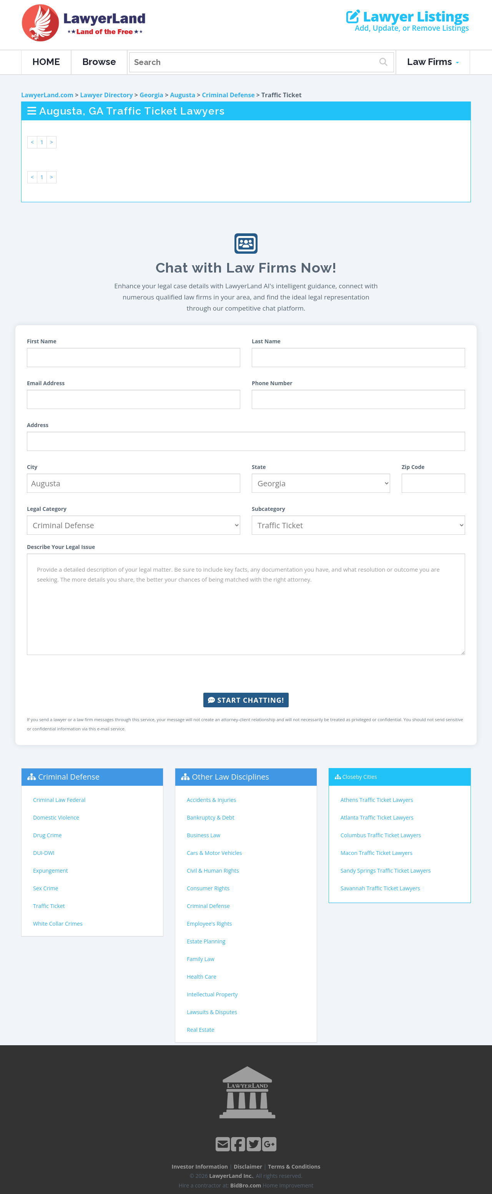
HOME (46, 61)
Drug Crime (47, 835)
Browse (99, 61)
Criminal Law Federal (59, 799)
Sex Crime (45, 888)
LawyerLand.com (47, 95)
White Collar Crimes (58, 923)
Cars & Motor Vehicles (214, 852)
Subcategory (268, 508)
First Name (42, 341)
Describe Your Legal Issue (61, 546)
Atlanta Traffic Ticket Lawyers (377, 817)
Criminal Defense (228, 95)
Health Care (201, 976)
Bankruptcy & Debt (210, 817)
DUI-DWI (44, 852)
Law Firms (433, 61)
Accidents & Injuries (211, 799)
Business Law (203, 835)
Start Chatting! (246, 700)
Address (37, 425)
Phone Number (272, 383)
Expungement (50, 870)
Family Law (200, 959)
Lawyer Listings (407, 16)
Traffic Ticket (49, 906)
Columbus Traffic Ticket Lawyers (381, 835)
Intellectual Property (212, 994)
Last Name (266, 341)
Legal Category (46, 508)
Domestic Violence (56, 817)
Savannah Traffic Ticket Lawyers (380, 888)
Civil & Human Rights (213, 870)
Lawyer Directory (106, 95)
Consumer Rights (208, 888)
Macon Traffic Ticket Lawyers (376, 852)
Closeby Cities (359, 776)
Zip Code (413, 467)
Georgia (151, 95)
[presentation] (246, 674)
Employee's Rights (209, 923)
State (259, 467)
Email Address (46, 383)
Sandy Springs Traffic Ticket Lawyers (386, 870)
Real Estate (200, 1029)
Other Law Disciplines (230, 777)
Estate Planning (206, 941)
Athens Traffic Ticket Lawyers (377, 799)
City (32, 467)
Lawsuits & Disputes (212, 1012)
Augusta (182, 95)
